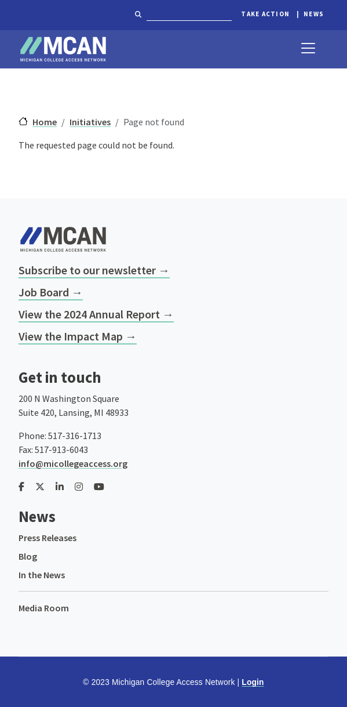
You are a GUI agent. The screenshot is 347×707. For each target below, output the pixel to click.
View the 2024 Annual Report (89, 314)
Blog (28, 556)
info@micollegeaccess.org (73, 463)
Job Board (44, 292)
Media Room (44, 608)
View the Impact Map (71, 336)
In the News (42, 575)
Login (253, 682)
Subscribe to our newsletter (87, 270)
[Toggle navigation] (308, 48)
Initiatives (90, 122)
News (314, 14)
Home (44, 122)
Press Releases (47, 537)
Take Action (265, 14)
